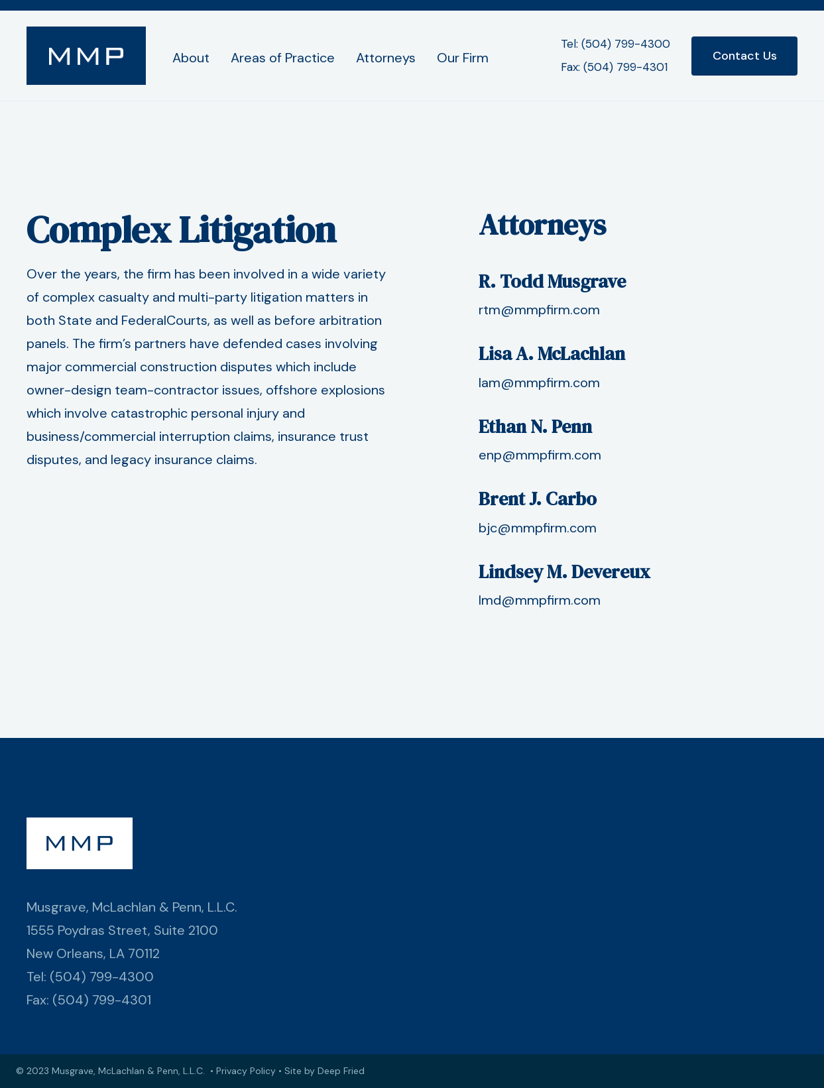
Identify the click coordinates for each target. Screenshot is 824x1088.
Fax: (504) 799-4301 (614, 67)
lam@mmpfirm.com (539, 382)
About (190, 57)
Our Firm (463, 57)
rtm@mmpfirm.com (539, 309)
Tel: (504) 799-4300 (615, 43)
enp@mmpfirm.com (540, 454)
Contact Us (745, 56)
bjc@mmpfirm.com (538, 527)
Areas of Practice (283, 57)
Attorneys (386, 57)
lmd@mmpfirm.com (540, 600)
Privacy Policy (246, 1071)
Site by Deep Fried (324, 1071)
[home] (86, 56)
